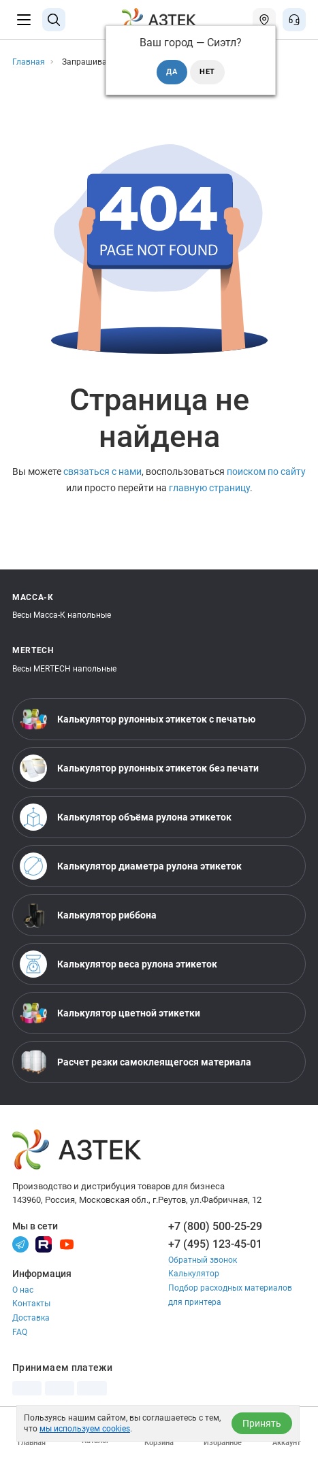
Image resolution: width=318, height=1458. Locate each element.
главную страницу (209, 488)
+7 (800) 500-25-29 (215, 1226)
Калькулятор (193, 1273)
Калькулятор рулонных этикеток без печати (139, 768)
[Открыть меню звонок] (294, 19)
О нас (22, 1290)
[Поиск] (53, 19)
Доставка (31, 1318)
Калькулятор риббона (88, 915)
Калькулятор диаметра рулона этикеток (131, 866)
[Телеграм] (20, 1243)
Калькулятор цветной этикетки (110, 1013)
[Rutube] (43, 1243)
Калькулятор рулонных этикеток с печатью (137, 719)
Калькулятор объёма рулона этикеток (126, 817)
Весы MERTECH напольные (64, 669)
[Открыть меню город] (264, 19)
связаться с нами (102, 472)
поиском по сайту (266, 472)
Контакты (31, 1303)
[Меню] (23, 19)
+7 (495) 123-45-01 (215, 1244)
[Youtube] (67, 1243)
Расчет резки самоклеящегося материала (135, 1062)
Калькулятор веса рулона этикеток (118, 964)
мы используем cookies (84, 1429)
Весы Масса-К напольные (61, 615)
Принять (261, 1423)
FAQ (19, 1332)
